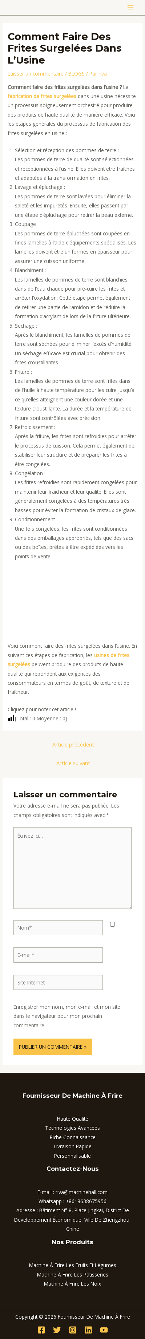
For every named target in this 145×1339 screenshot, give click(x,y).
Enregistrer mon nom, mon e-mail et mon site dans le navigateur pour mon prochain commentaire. (66, 1016)
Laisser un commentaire (36, 73)
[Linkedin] (88, 1330)
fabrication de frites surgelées (42, 96)
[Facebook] (41, 1330)
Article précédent (73, 744)
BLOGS (76, 73)
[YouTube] (104, 1330)
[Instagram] (73, 1330)
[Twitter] (57, 1330)
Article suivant (73, 762)
